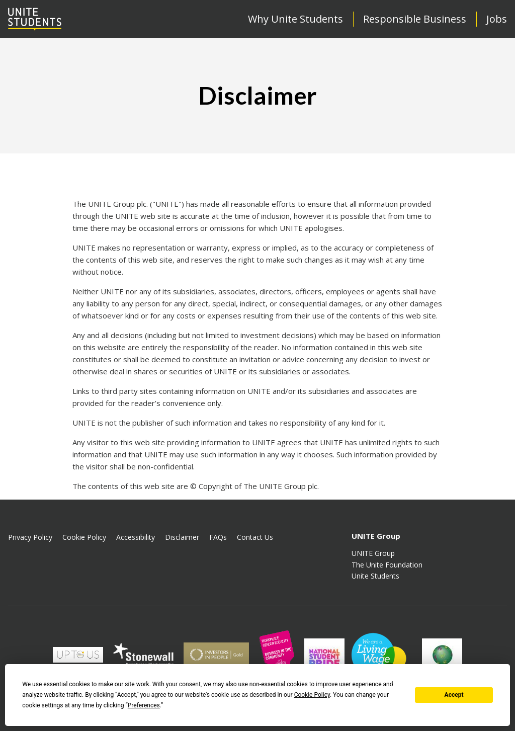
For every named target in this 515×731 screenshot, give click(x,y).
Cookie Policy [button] (312, 694)
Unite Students (375, 576)
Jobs (496, 19)
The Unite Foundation (387, 565)
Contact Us (255, 537)
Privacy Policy (30, 537)
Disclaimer (182, 537)
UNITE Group (373, 553)
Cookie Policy (84, 537)
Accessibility (135, 537)
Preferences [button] (144, 705)
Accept (454, 694)
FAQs (218, 537)
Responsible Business (414, 19)
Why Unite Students (295, 19)
